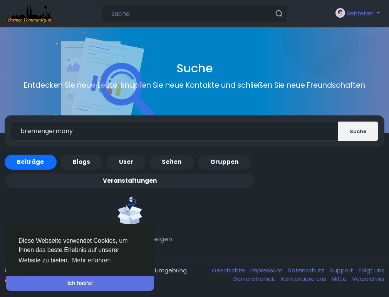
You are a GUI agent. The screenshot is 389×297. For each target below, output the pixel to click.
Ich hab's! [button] (80, 283)
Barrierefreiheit (255, 279)
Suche (358, 131)
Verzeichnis (368, 279)
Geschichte (229, 270)
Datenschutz (307, 270)
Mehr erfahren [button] (91, 260)
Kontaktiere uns (304, 279)
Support (342, 270)
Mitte (340, 279)
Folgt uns (371, 270)
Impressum (267, 270)
